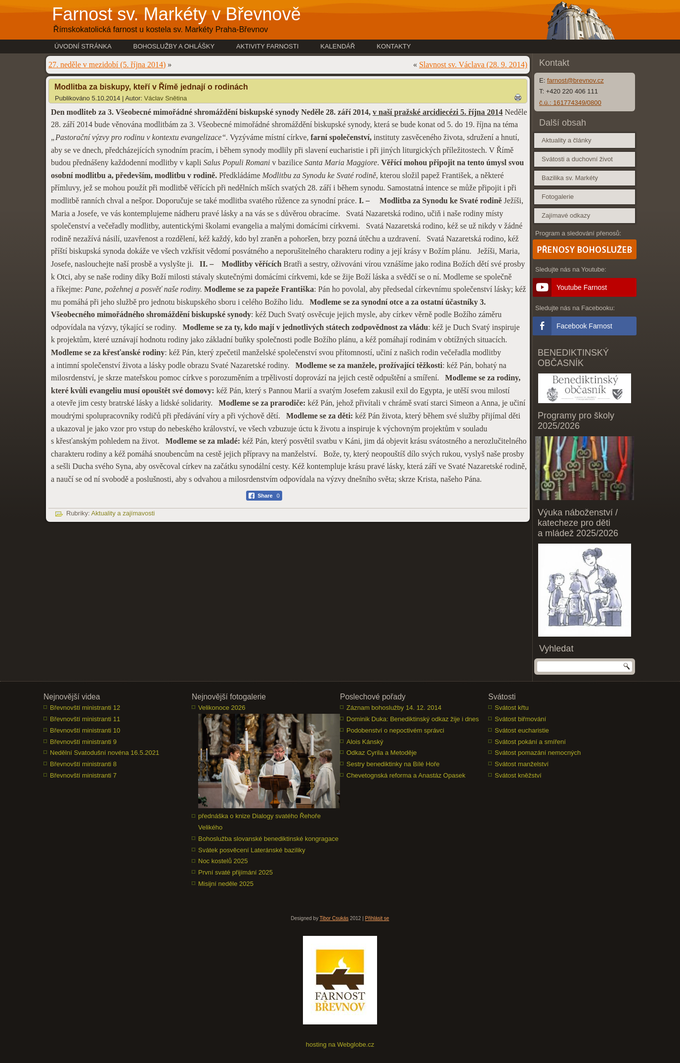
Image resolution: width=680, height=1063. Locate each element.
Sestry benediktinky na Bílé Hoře (393, 764)
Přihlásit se (377, 918)
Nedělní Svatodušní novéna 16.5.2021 (104, 752)
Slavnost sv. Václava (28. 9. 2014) (473, 64)
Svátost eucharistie (522, 730)
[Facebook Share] (264, 496)
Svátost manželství (522, 764)
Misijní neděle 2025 (226, 883)
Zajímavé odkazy (566, 215)
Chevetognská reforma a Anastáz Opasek (406, 775)
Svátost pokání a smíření (530, 741)
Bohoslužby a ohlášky (174, 46)
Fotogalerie (558, 196)
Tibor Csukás (334, 918)
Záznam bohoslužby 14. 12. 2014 (393, 707)
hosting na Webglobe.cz (340, 1044)
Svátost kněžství (518, 775)
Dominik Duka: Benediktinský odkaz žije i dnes (412, 719)
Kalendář (337, 46)
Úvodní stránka (83, 46)
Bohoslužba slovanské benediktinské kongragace (268, 838)
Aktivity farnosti (267, 46)
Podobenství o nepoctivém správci (395, 730)
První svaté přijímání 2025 (235, 872)
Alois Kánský (364, 741)
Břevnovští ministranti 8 (83, 764)
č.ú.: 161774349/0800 (570, 102)
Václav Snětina (165, 98)
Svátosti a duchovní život (577, 159)
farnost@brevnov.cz (575, 80)
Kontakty (394, 46)
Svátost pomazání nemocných (538, 752)
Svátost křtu (512, 707)
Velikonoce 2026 (221, 707)
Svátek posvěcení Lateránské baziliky (251, 850)
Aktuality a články (566, 140)
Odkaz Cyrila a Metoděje (381, 752)
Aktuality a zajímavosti (123, 513)
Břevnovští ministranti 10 (85, 730)
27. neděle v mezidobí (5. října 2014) (107, 64)
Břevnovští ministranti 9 (83, 741)
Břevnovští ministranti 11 (85, 719)
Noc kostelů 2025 (223, 861)
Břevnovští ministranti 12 (85, 707)
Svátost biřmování (520, 719)
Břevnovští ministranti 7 (83, 775)
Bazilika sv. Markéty (570, 178)
